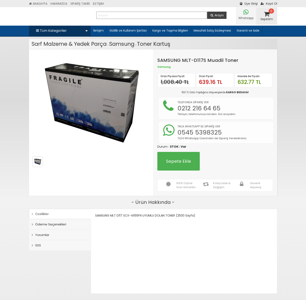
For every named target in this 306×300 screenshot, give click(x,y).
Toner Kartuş (153, 44)
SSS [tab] (36, 245)
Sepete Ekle (178, 161)
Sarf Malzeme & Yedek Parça (69, 44)
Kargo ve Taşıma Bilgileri (170, 30)
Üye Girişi (249, 3)
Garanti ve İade (248, 30)
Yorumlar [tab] (40, 235)
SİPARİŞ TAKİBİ (80, 3)
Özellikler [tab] (40, 214)
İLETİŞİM (98, 3)
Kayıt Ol (269, 3)
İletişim (98, 30)
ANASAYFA (38, 3)
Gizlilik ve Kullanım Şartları (128, 30)
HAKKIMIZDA (58, 3)
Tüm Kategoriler (62, 30)
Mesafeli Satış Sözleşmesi (212, 30)
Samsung (121, 44)
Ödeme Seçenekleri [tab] (49, 224)
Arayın (217, 15)
